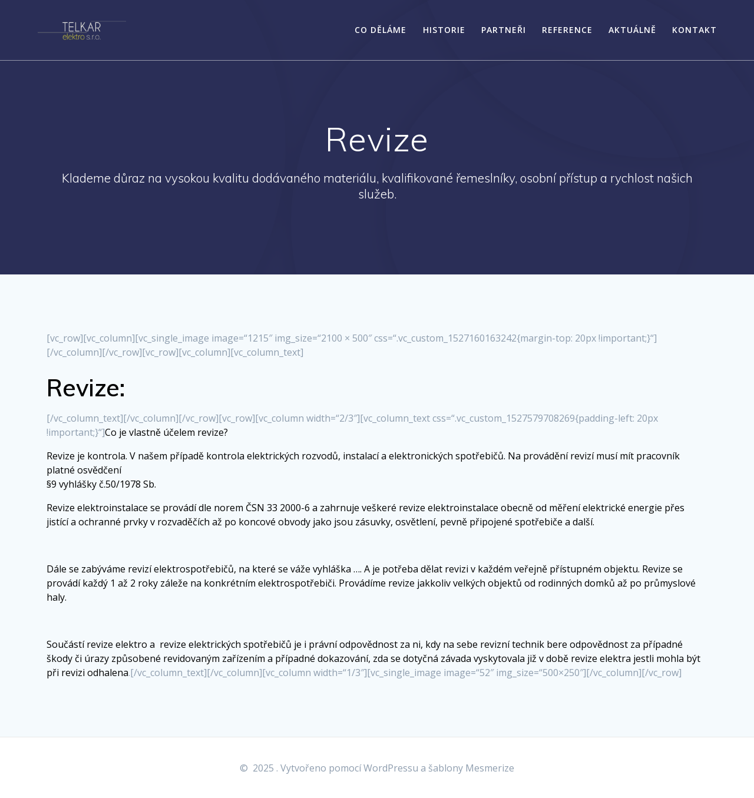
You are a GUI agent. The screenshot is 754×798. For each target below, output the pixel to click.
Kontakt (694, 29)
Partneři (503, 29)
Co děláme (380, 29)
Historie (444, 29)
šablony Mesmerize (471, 767)
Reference (567, 29)
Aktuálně (632, 29)
